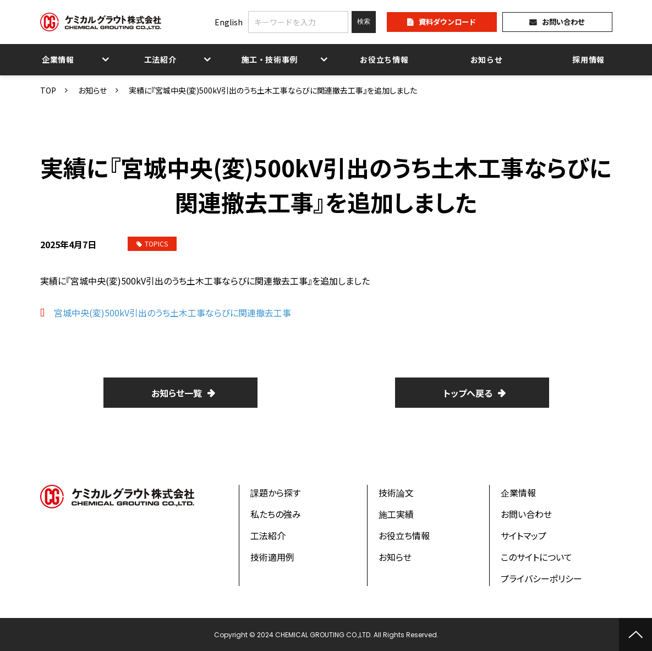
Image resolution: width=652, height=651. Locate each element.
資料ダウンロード (447, 22)
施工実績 (396, 514)
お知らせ (486, 59)
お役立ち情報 (384, 59)
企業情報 (58, 59)
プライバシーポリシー (541, 578)
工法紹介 (160, 59)
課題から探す (275, 492)
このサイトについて (536, 557)
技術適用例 (272, 557)
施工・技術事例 (269, 59)
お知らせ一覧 (176, 393)
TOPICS (152, 243)
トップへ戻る (467, 393)
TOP (48, 90)
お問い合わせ (563, 22)
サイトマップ (523, 535)
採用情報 (588, 59)
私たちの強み (275, 514)
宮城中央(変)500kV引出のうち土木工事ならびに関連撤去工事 (172, 312)
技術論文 (396, 492)
